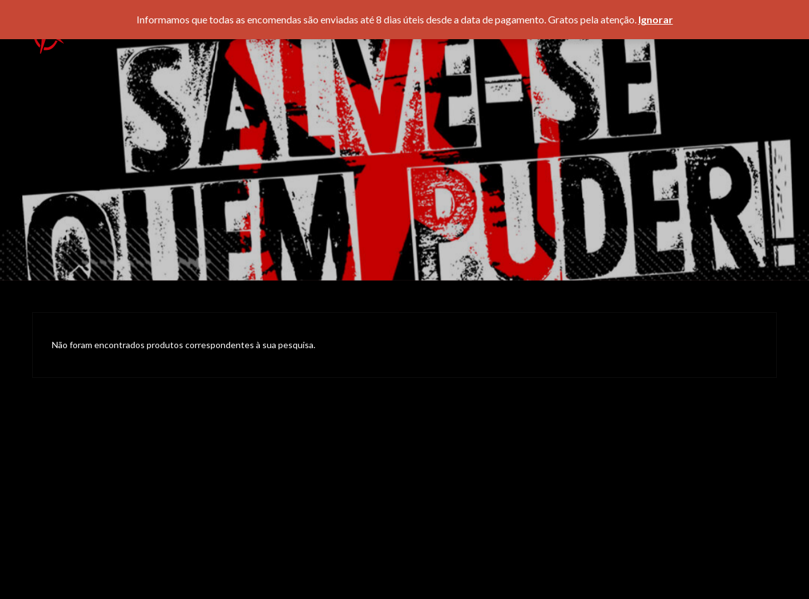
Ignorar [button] (655, 19)
